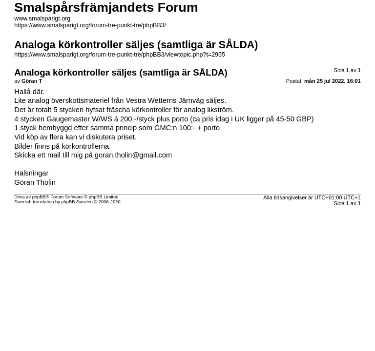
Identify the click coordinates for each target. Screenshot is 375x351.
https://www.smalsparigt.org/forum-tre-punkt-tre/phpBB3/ (90, 25)
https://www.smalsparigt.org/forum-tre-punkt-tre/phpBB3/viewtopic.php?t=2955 (119, 54)
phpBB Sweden (76, 201)
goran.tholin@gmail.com (133, 155)
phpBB (39, 197)
